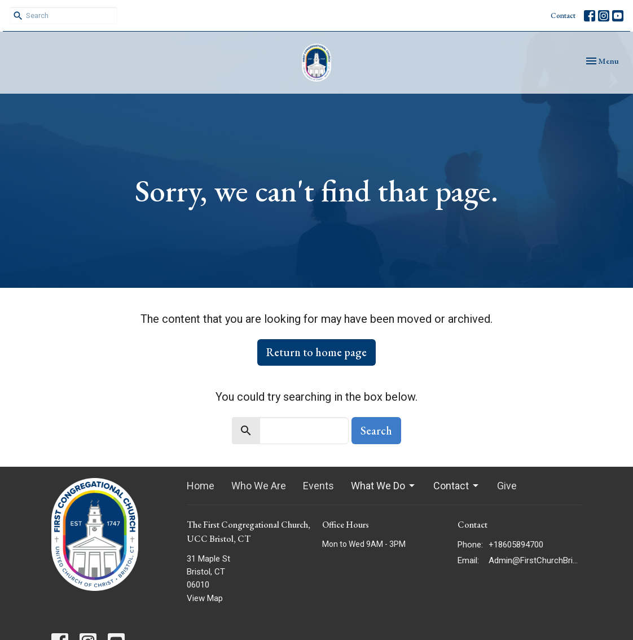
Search (376, 430)
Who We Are (258, 486)
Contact (563, 15)
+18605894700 (516, 545)
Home (200, 486)
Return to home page (316, 352)
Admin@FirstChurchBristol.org (535, 560)
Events (318, 486)
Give (507, 486)
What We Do (383, 486)
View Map (205, 598)
